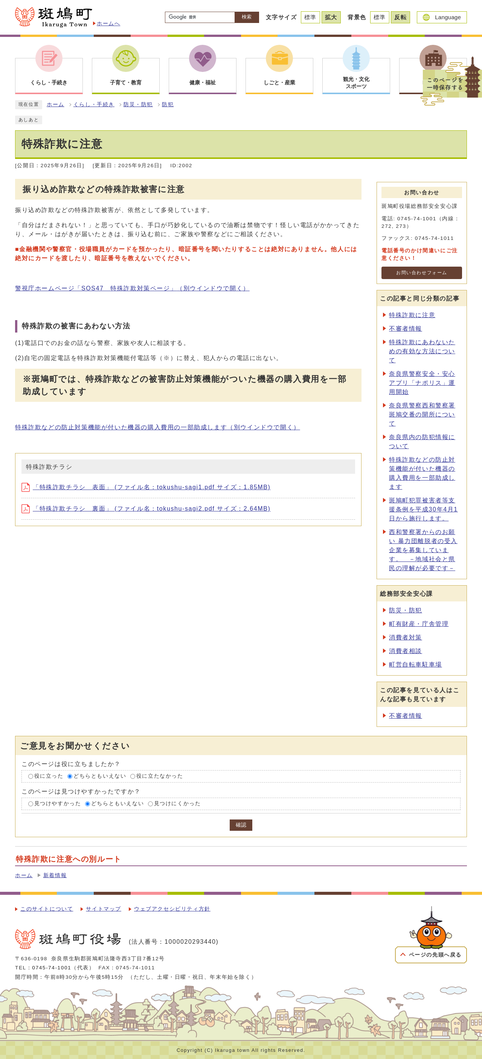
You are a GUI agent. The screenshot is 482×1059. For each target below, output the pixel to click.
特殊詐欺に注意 (412, 315)
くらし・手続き (93, 104)
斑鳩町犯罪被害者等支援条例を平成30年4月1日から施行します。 (423, 509)
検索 (247, 17)
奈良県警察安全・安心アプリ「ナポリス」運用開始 (422, 383)
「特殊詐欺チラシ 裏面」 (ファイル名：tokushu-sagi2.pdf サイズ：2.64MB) (145, 508)
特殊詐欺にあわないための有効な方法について (422, 351)
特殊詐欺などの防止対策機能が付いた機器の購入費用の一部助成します (157, 427)
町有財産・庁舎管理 (418, 624)
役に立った (49, 776)
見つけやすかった (57, 803)
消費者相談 (405, 651)
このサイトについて (46, 909)
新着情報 (55, 875)
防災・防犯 (138, 104)
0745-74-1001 (51, 967)
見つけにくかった (177, 803)
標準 (310, 17)
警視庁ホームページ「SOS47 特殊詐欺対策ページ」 (132, 288)
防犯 (168, 104)
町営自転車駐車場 (415, 664)
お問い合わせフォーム (421, 272)
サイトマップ (103, 909)
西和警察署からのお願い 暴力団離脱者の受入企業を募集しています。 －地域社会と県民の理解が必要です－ (423, 550)
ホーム (55, 104)
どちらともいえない (99, 776)
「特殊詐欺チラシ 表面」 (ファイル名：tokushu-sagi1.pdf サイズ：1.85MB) (145, 487)
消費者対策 (405, 637)
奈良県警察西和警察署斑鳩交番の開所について (422, 414)
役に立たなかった (159, 776)
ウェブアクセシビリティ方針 (172, 909)
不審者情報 (405, 328)
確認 (241, 825)
